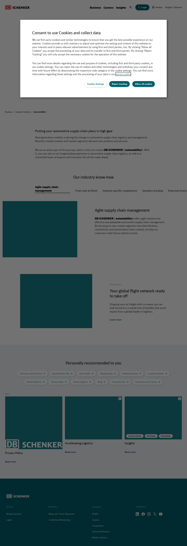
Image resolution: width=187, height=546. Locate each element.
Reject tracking (119, 84)
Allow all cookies (143, 84)
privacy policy (123, 74)
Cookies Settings (95, 84)
